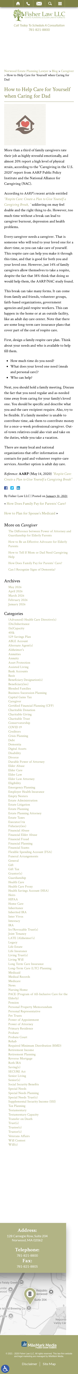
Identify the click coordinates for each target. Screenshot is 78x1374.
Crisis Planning (18, 736)
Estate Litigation (19, 804)
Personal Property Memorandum (30, 1007)
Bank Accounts (18, 671)
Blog (55, 71)
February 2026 (18, 600)
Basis (11, 676)
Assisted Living (18, 667)
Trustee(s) (15, 1127)
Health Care (16, 882)
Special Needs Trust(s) (23, 1097)
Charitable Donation (21, 710)
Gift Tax (13, 869)
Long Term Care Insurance (26, 964)
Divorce (13, 757)
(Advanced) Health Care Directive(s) (32, 619)
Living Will (16, 959)
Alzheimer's (16, 650)
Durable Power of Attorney (26, 762)
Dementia (14, 744)
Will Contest (16, 1140)
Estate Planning (18, 809)
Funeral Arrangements (23, 856)
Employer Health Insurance (26, 792)
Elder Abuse (16, 766)
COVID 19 (15, 727)
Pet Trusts (15, 1016)
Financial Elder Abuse (22, 835)
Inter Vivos (15, 916)
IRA (11, 925)
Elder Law (15, 774)
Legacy (12, 942)
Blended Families (19, 688)
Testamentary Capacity (23, 1114)
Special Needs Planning (23, 1093)
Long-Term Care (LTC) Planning (29, 968)
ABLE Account (18, 641)
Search (50, 3)
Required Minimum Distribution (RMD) (34, 1046)
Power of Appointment (23, 1020)
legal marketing (25, 1356)
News (12, 985)
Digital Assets (17, 749)
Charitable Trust (19, 719)
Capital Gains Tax (20, 697)
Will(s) (13, 1144)
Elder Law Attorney (21, 779)
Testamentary (17, 1110)
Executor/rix (16, 822)
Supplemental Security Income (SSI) (32, 1101)
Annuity (13, 658)
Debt (11, 740)
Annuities (14, 654)
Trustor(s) (15, 1132)
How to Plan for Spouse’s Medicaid (29, 513)
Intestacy (14, 921)
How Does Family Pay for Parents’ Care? (36, 503)
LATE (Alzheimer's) (21, 938)
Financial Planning (20, 843)
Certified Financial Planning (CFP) (31, 706)
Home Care (16, 904)
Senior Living (17, 1076)
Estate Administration (22, 800)
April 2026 (15, 591)
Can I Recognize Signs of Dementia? (32, 569)
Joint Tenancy (17, 934)
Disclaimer (29, 1364)
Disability (14, 753)
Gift (11, 865)
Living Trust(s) (18, 955)
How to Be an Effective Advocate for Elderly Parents (37, 544)
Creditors (14, 731)
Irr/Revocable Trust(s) (23, 929)
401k (11, 633)
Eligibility (14, 783)
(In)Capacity (16, 628)
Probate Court (17, 1037)
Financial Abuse (18, 830)
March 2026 (16, 595)
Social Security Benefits (23, 1084)
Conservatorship (19, 723)
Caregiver (67, 71)
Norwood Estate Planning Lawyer (26, 71)
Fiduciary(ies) (17, 826)
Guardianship (17, 878)
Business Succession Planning (27, 693)
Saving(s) (14, 1067)
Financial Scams (18, 848)
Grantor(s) (15, 873)
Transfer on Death (20, 1119)
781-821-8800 (39, 29)
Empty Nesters (18, 796)
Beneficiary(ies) (18, 684)
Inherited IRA (17, 912)
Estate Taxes (16, 818)
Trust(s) (13, 1123)
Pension (13, 1002)
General (13, 861)
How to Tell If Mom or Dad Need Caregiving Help (38, 554)
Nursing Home (18, 990)
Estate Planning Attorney (24, 813)
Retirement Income (21, 1050)
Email (39, 3)
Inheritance (15, 908)
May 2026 (15, 587)
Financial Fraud (18, 839)
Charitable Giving (20, 714)
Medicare (14, 981)
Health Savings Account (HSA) (28, 891)
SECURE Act (17, 1071)
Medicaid (14, 972)
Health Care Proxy (20, 886)
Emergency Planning (21, 787)
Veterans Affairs (19, 1136)
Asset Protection (19, 663)
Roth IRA (14, 1063)
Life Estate (15, 947)
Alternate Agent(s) (20, 645)
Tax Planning (16, 1106)
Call (28, 3)
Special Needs (17, 1089)
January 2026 (17, 604)
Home (18, 3)
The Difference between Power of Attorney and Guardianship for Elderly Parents (39, 533)
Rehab (12, 1041)
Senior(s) (14, 1080)
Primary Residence (20, 1028)
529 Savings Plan (19, 637)
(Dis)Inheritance (19, 624)
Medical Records (19, 977)
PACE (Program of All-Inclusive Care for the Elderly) (38, 996)
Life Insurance (17, 951)
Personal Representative (24, 1011)
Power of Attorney (20, 1024)
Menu (60, 3)
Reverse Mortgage (20, 1058)
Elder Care (15, 770)
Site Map (49, 1364)
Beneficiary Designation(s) (25, 680)
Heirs (11, 895)
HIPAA (13, 899)
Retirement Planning (22, 1054)
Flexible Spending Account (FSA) (30, 852)
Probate (13, 1033)
